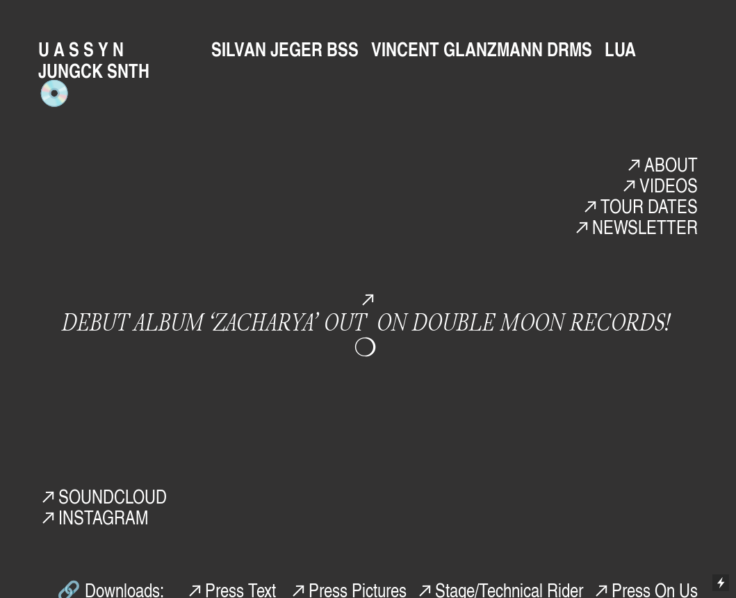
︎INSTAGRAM (93, 517)
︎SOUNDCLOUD (102, 496)
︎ (368, 298)
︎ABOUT (661, 164)
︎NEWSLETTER (635, 226)
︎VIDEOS (658, 185)
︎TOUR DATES (639, 205)
